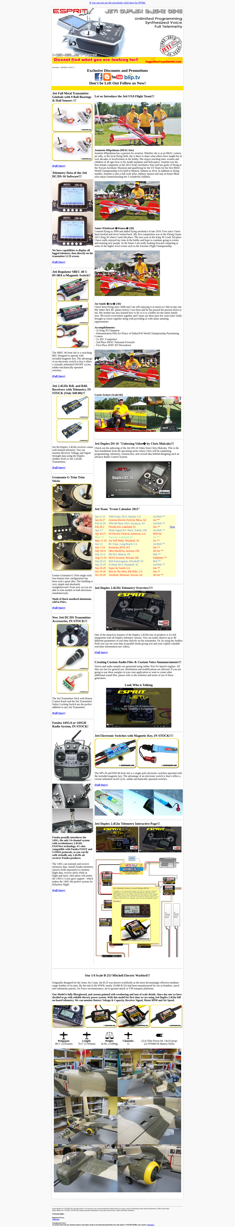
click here (150, 1225)
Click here (55, 1219)
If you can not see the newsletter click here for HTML (117, 2)
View (172, 526)
